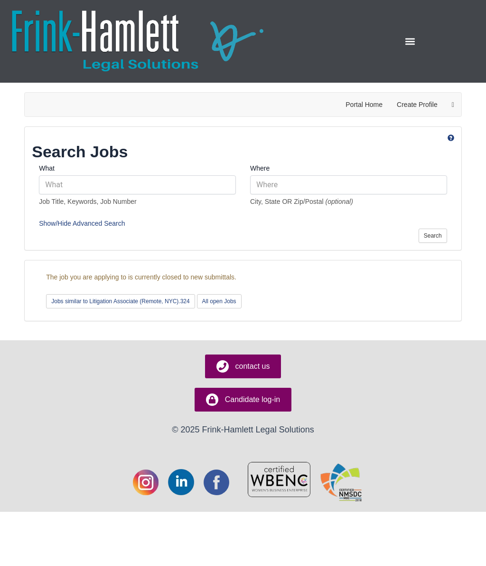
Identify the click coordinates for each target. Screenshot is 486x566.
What (47, 168)
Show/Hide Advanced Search (82, 223)
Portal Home (364, 104)
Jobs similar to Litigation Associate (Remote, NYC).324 (120, 301)
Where (260, 168)
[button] (410, 41)
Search (433, 235)
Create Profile (417, 104)
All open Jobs (219, 301)
